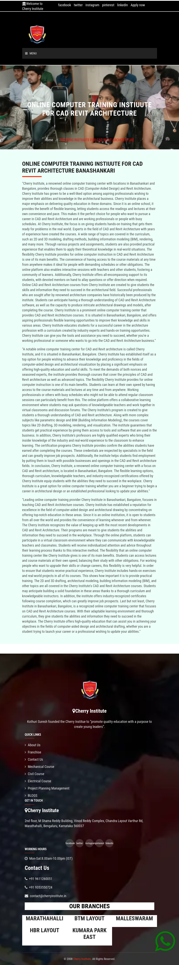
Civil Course (34, 774)
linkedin (122, 5)
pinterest (108, 5)
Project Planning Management (47, 788)
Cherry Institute (82, 959)
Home (49, 140)
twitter (78, 5)
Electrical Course (38, 781)
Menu (31, 53)
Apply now (138, 5)
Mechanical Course (39, 767)
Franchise (33, 752)
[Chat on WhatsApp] (165, 941)
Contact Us (34, 759)
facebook (64, 5)
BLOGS (31, 795)
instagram (92, 5)
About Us (32, 745)
